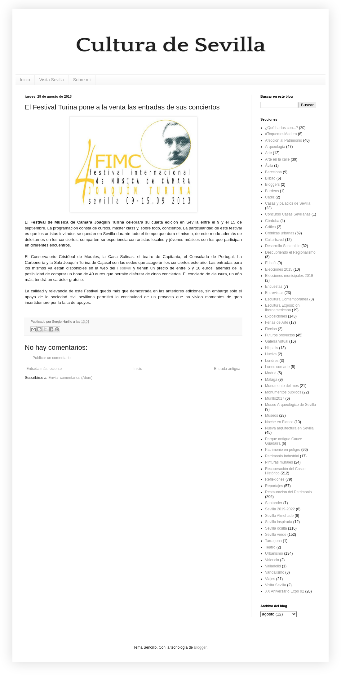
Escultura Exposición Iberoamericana (282, 307)
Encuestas (273, 286)
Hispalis (271, 348)
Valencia (272, 560)
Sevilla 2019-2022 (280, 509)
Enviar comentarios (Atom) (70, 377)
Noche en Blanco (279, 422)
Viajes (270, 579)
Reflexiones (275, 479)
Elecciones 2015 (278, 269)
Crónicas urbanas (279, 233)
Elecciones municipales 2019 (289, 275)
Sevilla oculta (276, 528)
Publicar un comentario (52, 358)
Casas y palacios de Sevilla (287, 203)
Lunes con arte (277, 367)
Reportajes (274, 486)
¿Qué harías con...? (281, 128)
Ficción (271, 329)
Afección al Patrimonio (283, 140)
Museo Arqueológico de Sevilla (290, 404)
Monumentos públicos (283, 392)
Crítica (270, 227)
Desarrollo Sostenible (282, 246)
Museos (271, 415)
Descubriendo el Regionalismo (290, 252)
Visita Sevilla (51, 79)
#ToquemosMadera (281, 134)
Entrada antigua (227, 368)
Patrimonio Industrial (282, 456)
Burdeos (272, 191)
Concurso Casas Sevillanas (288, 214)
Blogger (200, 647)
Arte (268, 153)
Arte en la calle (277, 159)
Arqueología (275, 146)
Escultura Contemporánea (286, 299)
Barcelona (273, 172)
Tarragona (273, 541)
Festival (124, 268)
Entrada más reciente (44, 368)
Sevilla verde (275, 534)
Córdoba (272, 221)
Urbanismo (274, 553)
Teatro (270, 547)
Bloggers (272, 184)
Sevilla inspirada (278, 522)
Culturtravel (274, 240)
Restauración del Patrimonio (288, 492)
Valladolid (273, 566)
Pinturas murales (279, 462)
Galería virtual (276, 341)
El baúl (271, 263)
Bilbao (270, 178)
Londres (271, 360)
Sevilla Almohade (279, 515)
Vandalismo (274, 572)
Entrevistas (274, 293)
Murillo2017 (274, 398)
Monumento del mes (282, 386)
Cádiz (270, 197)
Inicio (25, 79)
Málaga (271, 379)
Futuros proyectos (280, 335)
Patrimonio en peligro (282, 449)
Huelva (271, 354)
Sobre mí (82, 79)
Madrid (271, 373)
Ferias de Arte (276, 322)
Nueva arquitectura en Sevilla (289, 428)
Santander (273, 503)
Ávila (269, 165)
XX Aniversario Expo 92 (284, 591)
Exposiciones (276, 316)
